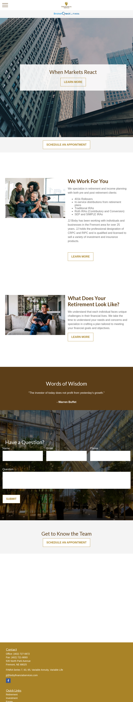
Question (8, 469)
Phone (94, 448)
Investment (12, 698)
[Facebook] (8, 680)
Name (6, 448)
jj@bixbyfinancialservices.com (22, 675)
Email (49, 448)
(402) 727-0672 (21, 653)
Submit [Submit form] (11, 498)
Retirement (12, 694)
